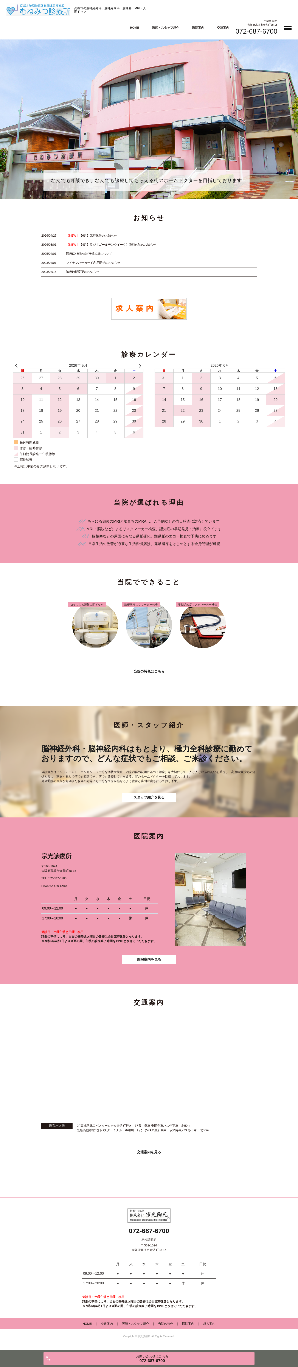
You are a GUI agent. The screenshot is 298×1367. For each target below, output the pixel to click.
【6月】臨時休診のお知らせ (91, 235)
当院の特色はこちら (149, 672)
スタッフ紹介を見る (149, 799)
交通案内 (223, 27)
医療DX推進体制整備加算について (89, 253)
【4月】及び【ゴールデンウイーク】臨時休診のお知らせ (111, 244)
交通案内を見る (149, 1155)
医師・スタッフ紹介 (165, 27)
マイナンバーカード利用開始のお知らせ (93, 262)
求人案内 (209, 1326)
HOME (134, 27)
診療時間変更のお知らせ (82, 271)
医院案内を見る (149, 962)
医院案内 (198, 27)
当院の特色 (165, 1326)
